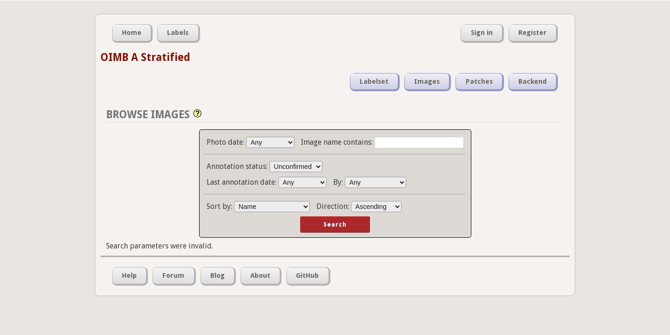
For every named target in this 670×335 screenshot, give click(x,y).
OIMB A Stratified (145, 57)
